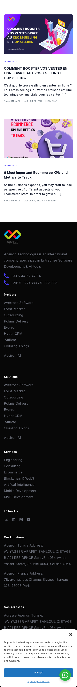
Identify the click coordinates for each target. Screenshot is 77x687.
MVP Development (18, 497)
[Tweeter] (6, 519)
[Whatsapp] (21, 519)
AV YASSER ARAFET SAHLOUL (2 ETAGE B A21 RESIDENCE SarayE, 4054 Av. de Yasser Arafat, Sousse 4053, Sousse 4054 (37, 557)
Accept (38, 672)
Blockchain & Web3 (19, 478)
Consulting (12, 466)
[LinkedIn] (13, 519)
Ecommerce (10, 62)
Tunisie (36, 615)
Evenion (10, 327)
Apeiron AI (12, 355)
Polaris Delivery (16, 321)
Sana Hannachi (12, 101)
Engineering (13, 460)
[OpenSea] (28, 519)
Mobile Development (20, 491)
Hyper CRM (13, 334)
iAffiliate (10, 340)
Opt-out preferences (38, 681)
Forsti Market (14, 309)
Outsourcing (13, 315)
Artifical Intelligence (19, 485)
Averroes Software (18, 303)
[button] (71, 634)
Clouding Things (16, 346)
